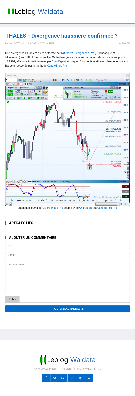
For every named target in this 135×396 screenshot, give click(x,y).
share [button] (124, 43)
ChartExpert (59, 61)
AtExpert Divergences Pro (78, 53)
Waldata (14, 43)
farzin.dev (94, 369)
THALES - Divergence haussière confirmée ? (61, 35)
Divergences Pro (52, 207)
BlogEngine (65, 369)
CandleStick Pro (57, 65)
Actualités (47, 43)
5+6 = (12, 299)
